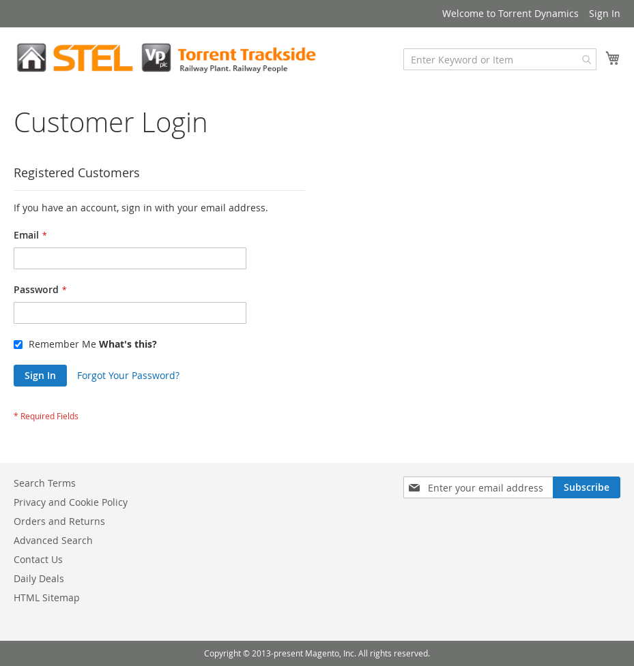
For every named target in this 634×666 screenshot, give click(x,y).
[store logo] (165, 58)
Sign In (604, 13)
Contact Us (38, 559)
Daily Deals (39, 578)
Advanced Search (53, 540)
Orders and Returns (59, 521)
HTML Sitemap (47, 597)
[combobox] (499, 59)
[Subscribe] (586, 487)
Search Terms (45, 482)
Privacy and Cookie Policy (71, 502)
